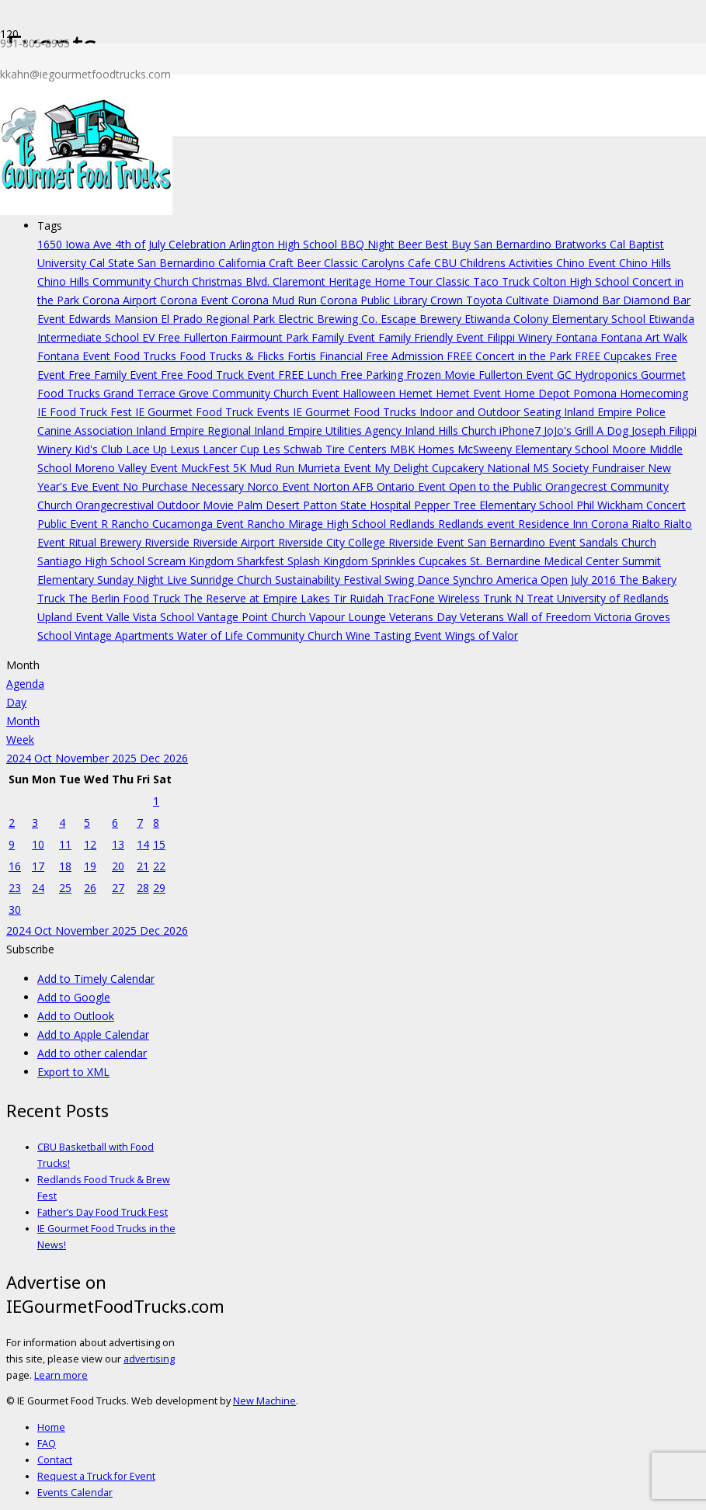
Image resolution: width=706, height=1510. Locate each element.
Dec (151, 758)
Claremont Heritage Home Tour (354, 281)
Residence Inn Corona (574, 523)
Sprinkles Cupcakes (420, 561)
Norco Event (280, 486)
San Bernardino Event (523, 542)
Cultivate (529, 300)
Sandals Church (617, 542)
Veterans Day (424, 616)
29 (159, 887)
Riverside (168, 542)
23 (15, 887)
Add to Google (73, 997)
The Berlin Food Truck (125, 598)
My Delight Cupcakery (430, 467)
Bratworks (582, 244)
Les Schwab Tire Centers (326, 449)
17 (38, 866)
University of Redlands (613, 598)
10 (38, 844)
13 (118, 844)
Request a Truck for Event (96, 1476)
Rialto (647, 523)
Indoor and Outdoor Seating (491, 411)
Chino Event (587, 262)
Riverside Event (428, 542)
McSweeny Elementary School (534, 449)
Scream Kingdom (192, 561)
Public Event (69, 523)
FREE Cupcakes (615, 356)
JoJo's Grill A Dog (587, 430)
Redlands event (478, 523)
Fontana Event (75, 356)
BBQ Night (369, 244)
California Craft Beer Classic (289, 262)
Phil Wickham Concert (631, 505)
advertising (149, 1359)
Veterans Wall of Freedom (527, 616)
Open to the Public (497, 486)
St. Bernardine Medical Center (546, 561)
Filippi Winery (521, 337)
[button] (30, 949)
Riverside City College (333, 542)
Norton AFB (345, 486)
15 (159, 844)
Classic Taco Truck (484, 281)
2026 (175, 758)
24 (38, 887)
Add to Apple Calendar (93, 1034)
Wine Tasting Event (395, 635)
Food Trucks (146, 356)
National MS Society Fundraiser (567, 467)
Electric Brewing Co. (329, 318)
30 (15, 909)
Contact (54, 1460)
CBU (447, 262)
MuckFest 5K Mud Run (239, 467)
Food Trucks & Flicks (233, 356)
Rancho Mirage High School (318, 523)
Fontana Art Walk (643, 337)
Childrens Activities (508, 262)
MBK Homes (423, 449)
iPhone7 (521, 430)
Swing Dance (418, 579)
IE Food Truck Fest (86, 411)
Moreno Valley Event (128, 467)
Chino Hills (645, 262)
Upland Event (71, 616)
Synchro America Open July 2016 (536, 579)
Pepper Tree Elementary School (495, 505)
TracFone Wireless (435, 598)
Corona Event (195, 300)
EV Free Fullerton (186, 337)
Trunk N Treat (520, 598)
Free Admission (406, 356)
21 (143, 866)
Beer (411, 244)
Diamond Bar (587, 300)
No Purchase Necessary (185, 486)
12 (90, 844)
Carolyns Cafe (397, 262)
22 (159, 866)
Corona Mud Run (275, 300)
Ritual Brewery (106, 542)
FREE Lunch (309, 374)
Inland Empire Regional (195, 430)
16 (15, 866)
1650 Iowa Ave (76, 244)
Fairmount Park (271, 337)
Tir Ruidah (360, 598)
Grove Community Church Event (261, 393)
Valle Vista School (151, 616)
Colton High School (582, 281)
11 (65, 844)
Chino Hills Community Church (114, 281)
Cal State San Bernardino (153, 262)
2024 (20, 758)
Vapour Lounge (349, 616)
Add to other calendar (92, 1053)
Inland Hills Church (452, 430)
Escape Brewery (422, 318)
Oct (44, 758)
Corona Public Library (375, 300)
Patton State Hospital (358, 505)
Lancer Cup (233, 449)
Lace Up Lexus (164, 449)
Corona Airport (121, 300)
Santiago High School (92, 561)
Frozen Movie (442, 374)
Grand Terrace (141, 393)
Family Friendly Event (432, 337)
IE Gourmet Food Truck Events (214, 411)
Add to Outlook (75, 1015)
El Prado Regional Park (219, 318)
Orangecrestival (116, 505)
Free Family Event (114, 374)
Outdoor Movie (197, 505)
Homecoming (654, 393)
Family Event (344, 337)
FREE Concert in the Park (511, 356)
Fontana (577, 337)
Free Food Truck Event (219, 374)
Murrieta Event (335, 467)
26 (90, 887)
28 (143, 887)
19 (90, 866)
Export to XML (73, 1071)
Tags (49, 225)
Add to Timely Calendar (96, 978)
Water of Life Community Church (261, 635)
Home (51, 1427)
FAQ (46, 1443)
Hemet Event (470, 393)
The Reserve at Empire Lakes (258, 598)
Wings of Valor (481, 635)
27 (118, 887)
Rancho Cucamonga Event (179, 523)
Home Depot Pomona (562, 393)
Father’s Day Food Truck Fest (102, 1212)
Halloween (370, 393)
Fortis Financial (326, 356)
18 (65, 866)
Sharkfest (262, 561)
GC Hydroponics (599, 374)
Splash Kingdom (329, 561)
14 (143, 844)
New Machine (264, 1401)
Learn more (61, 1375)
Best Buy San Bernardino (490, 244)
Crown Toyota (468, 300)
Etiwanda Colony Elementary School (556, 318)
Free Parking (373, 374)
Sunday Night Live (143, 579)
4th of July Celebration (172, 244)
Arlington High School (284, 244)
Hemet (417, 393)
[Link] (86, 210)
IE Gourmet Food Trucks (356, 411)
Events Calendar (75, 1492)
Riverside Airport (235, 542)
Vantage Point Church (253, 616)
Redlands (413, 523)
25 (65, 887)
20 (118, 866)
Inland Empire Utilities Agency (329, 430)
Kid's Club (100, 449)
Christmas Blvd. (232, 281)
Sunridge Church (232, 579)
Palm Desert (270, 505)
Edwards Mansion (114, 318)
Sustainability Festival (329, 579)
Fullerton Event (517, 374)
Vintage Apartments (126, 635)
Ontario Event (413, 486)
